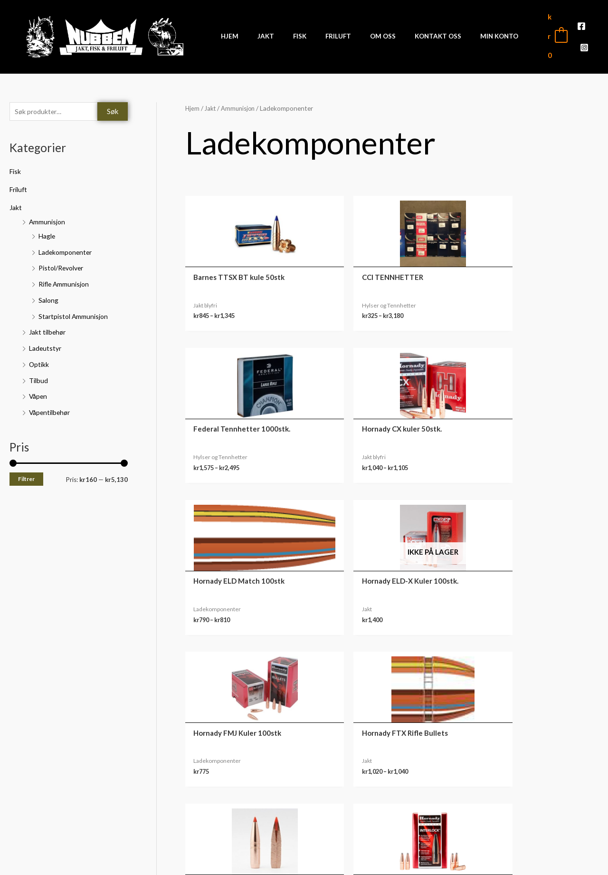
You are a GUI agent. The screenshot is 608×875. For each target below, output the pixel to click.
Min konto (518, 772)
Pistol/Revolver (63, 262)
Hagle (47, 230)
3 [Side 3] (237, 670)
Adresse (518, 816)
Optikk (39, 358)
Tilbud (39, 374)
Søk (112, 105)
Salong (49, 294)
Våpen (38, 390)
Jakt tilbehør (48, 326)
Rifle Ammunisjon (65, 278)
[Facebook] (573, 33)
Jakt (16, 201)
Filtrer (26, 473)
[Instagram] (587, 33)
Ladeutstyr (46, 342)
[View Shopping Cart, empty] (545, 32)
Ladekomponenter (66, 246)
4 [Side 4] (258, 670)
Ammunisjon (48, 216)
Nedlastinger (517, 802)
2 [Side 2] (216, 670)
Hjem (192, 101)
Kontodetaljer (517, 831)
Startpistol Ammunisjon (75, 310)
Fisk (16, 166)
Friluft (20, 183)
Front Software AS (150, 861)
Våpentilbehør (51, 406)
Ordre (517, 787)
